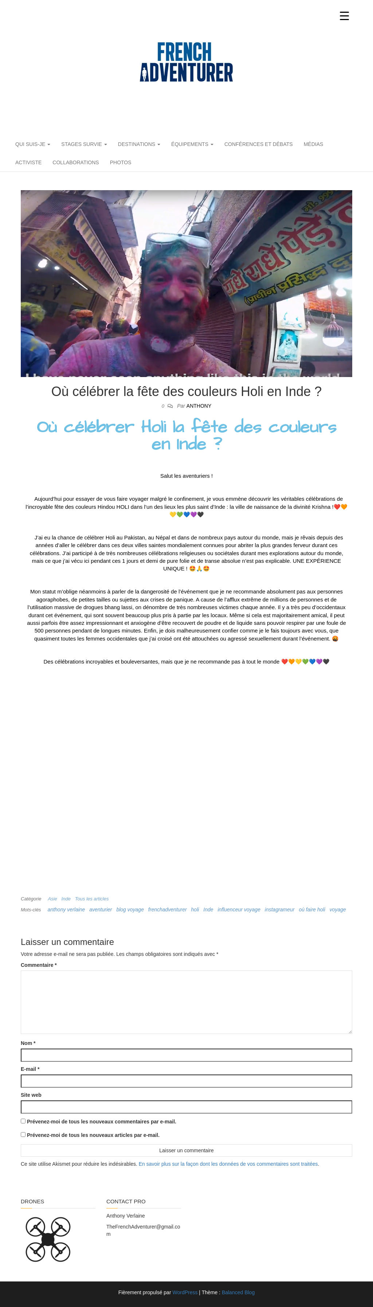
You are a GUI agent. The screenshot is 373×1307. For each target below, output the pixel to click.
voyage (338, 909)
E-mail (30, 1069)
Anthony (198, 406)
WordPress (184, 1292)
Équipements (192, 144)
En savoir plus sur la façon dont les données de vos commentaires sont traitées (228, 1164)
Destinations (139, 144)
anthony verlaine (66, 909)
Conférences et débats (258, 144)
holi (195, 909)
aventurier (100, 909)
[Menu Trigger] (344, 15)
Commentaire (39, 965)
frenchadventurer (167, 909)
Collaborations (75, 162)
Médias (313, 144)
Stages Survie (84, 144)
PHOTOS (120, 162)
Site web (31, 1095)
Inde (66, 899)
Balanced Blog (238, 1292)
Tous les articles (92, 899)
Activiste (28, 162)
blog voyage (130, 909)
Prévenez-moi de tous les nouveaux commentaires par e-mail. (101, 1122)
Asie (52, 899)
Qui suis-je (32, 144)
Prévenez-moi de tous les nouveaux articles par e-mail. (93, 1135)
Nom (28, 1043)
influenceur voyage (238, 909)
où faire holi (312, 909)
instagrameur (280, 909)
